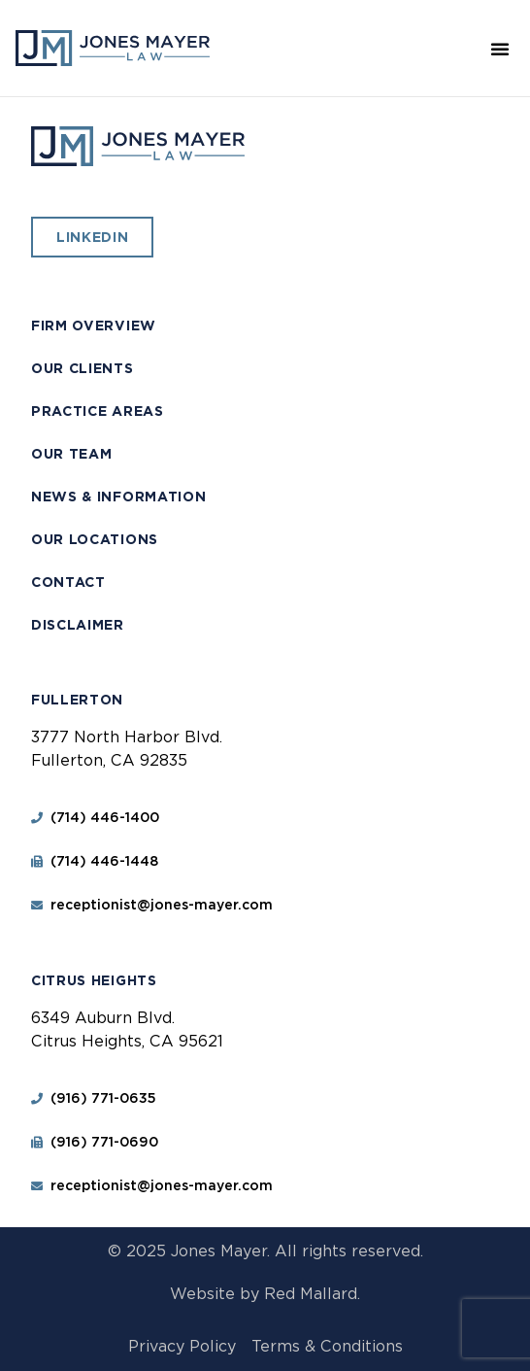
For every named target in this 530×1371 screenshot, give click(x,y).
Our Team (72, 454)
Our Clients (82, 368)
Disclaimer (77, 625)
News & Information (119, 496)
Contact (68, 582)
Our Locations (94, 539)
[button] (499, 48)
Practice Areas (97, 411)
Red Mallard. (312, 1294)
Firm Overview (93, 325)
